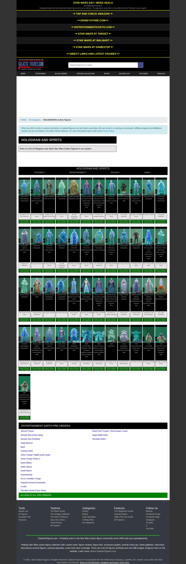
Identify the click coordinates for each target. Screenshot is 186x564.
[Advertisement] (93, 96)
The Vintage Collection (60, 514)
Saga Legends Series (74, 313)
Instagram (150, 520)
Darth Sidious (26, 467)
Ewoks (85, 514)
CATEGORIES (40, 74)
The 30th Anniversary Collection (74, 216)
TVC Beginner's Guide (123, 511)
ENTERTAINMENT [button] (77, 172)
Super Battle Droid (100, 435)
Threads (149, 523)
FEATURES (143, 74)
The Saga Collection (148, 214)
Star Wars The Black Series (37, 215)
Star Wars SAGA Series (136, 264)
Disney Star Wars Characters (86, 362)
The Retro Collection (59, 517)
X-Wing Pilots (88, 520)
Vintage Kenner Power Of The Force (49, 215)
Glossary (22, 520)
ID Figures (23, 514)
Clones (85, 511)
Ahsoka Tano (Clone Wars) (32, 435)
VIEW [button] (146, 172)
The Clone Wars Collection (99, 264)
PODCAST (161, 74)
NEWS (23, 74)
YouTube (150, 528)
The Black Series (57, 511)
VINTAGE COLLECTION (86, 74)
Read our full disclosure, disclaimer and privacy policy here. (104, 562)
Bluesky (149, 511)
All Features (119, 520)
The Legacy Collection (123, 215)
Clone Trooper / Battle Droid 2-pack (35, 455)
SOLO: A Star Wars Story (148, 264)
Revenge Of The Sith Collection (24, 215)
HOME (23, 120)
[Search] (140, 65)
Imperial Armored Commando (33, 483)
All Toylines (55, 525)
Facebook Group (153, 514)
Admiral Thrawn (27, 431)
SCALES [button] (114, 172)
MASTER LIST (124, 74)
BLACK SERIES (61, 74)
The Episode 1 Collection (24, 264)
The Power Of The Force (62, 215)
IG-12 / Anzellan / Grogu (31, 478)
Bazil (23, 447)
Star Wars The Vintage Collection (99, 215)
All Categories (35, 120)
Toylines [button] (39, 172)
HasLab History (120, 514)
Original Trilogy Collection (36, 313)
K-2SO (23, 487)
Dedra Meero (26, 471)
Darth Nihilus (26, 463)
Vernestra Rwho (99, 439)
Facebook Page (153, 517)
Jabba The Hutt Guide (123, 517)
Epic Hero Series (57, 520)
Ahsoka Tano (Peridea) (30, 439)
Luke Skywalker (89, 517)
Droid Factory (56, 523)
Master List (23, 511)
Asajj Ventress (27, 443)
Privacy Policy (108, 131)
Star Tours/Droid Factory (74, 362)
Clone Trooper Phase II (30, 459)
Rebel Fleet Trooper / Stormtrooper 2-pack (110, 431)
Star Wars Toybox (136, 361)
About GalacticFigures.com (103, 551)
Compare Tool (25, 517)
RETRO (107, 74)
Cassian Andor (27, 451)
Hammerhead (26, 475)
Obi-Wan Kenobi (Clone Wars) (33, 490)
